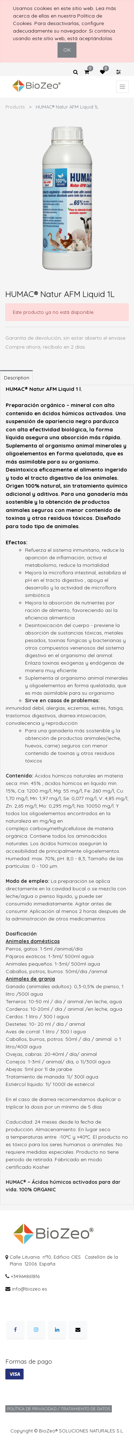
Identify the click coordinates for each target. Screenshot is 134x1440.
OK (67, 50)
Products (15, 107)
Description (16, 378)
